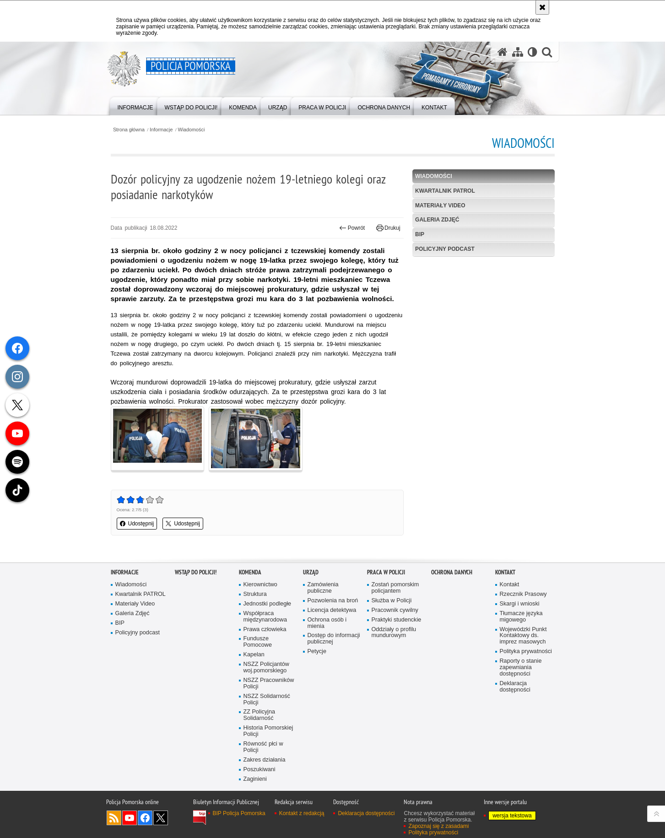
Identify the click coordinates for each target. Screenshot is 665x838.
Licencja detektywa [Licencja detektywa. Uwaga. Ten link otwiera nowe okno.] (332, 610)
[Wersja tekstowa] (532, 52)
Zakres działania (264, 760)
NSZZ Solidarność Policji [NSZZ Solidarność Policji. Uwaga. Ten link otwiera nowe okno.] (266, 699)
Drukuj (388, 228)
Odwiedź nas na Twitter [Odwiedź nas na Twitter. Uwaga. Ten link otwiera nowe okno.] (160, 818)
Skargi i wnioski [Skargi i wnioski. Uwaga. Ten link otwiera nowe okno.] (520, 604)
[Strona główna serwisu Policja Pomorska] (502, 52)
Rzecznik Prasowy (523, 594)
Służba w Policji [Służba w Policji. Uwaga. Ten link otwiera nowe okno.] (392, 601)
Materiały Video (440, 205)
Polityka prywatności (526, 651)
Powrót (352, 228)
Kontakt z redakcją (301, 813)
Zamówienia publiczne (323, 588)
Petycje (317, 651)
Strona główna (129, 129)
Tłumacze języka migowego (521, 617)
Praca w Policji (386, 572)
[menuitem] (135, 105)
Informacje (161, 129)
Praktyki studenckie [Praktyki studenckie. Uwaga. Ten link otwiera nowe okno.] (397, 620)
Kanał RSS (114, 818)
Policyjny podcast (445, 249)
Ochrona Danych (451, 572)
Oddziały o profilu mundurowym (394, 633)
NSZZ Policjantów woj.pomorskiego (266, 667)
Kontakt (505, 572)
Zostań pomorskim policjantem (395, 588)
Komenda (250, 572)
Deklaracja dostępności (515, 687)
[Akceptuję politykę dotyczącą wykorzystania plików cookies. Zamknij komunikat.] (542, 7)
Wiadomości (191, 129)
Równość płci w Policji (263, 747)
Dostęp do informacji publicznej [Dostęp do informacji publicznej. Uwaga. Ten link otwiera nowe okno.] (334, 639)
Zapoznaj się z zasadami (438, 826)
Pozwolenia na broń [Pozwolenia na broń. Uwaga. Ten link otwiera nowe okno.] (333, 601)
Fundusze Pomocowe (257, 642)
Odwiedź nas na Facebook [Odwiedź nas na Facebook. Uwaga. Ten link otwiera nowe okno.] (145, 818)
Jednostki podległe (267, 604)
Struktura (255, 594)
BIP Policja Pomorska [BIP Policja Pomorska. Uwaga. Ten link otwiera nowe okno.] (239, 813)
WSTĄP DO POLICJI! (195, 572)
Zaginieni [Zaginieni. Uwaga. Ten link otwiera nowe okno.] (255, 779)
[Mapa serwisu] (517, 52)
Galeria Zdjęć (437, 219)
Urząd (311, 572)
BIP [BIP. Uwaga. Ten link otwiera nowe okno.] (419, 234)
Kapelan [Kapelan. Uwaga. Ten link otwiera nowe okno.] (254, 655)
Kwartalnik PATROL (445, 191)
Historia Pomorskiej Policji (268, 731)
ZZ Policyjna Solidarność (259, 715)
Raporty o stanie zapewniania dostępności (521, 667)
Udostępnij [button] (137, 523)
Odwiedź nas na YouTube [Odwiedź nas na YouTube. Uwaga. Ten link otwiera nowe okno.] (129, 818)
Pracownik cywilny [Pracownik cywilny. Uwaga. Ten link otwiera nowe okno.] (395, 610)
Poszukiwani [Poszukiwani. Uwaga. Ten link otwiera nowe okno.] (259, 770)
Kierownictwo (260, 585)
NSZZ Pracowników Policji (268, 683)
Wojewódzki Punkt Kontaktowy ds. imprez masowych (523, 636)
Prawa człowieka (265, 630)
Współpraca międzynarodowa (265, 617)
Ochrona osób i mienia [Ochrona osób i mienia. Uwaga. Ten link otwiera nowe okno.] (327, 623)
